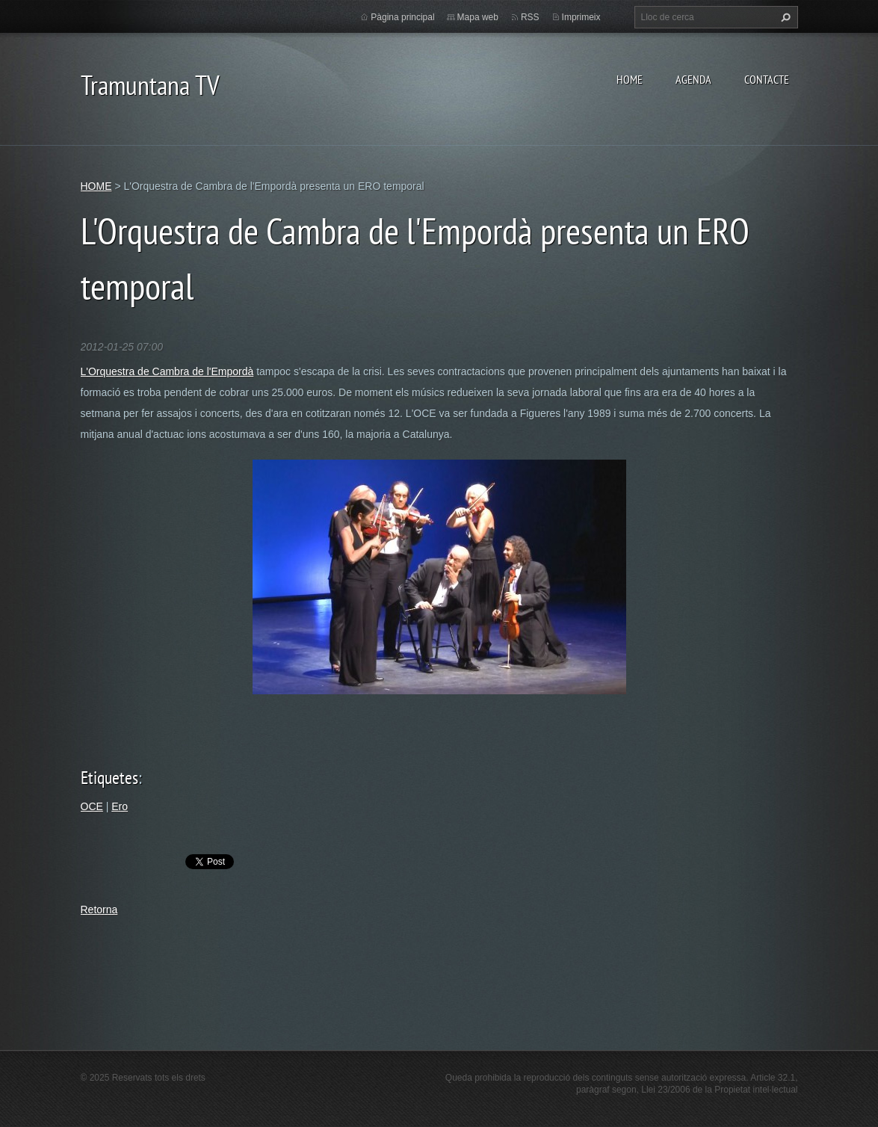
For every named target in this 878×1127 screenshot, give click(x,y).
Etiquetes (109, 777)
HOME (629, 79)
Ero (119, 806)
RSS (530, 17)
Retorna (99, 910)
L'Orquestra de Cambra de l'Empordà (167, 371)
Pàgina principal (402, 17)
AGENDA (693, 79)
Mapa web (477, 17)
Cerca (784, 17)
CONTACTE (766, 79)
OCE (92, 806)
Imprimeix (581, 17)
